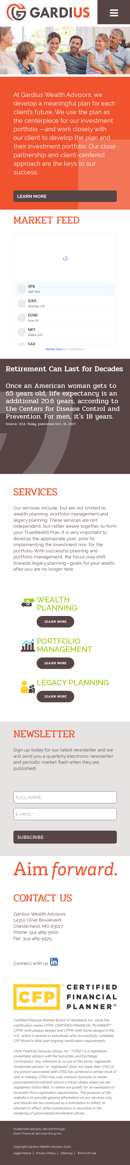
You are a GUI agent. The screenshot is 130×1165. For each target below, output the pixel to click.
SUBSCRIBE (30, 837)
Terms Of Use (86, 1153)
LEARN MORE (55, 621)
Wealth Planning (57, 603)
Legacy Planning (73, 682)
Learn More (31, 196)
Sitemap (67, 1153)
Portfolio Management (64, 645)
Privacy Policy (46, 1153)
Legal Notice (22, 1153)
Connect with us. (35, 963)
